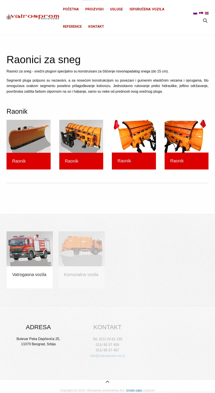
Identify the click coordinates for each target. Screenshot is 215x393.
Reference (72, 26)
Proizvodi (94, 9)
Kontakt (96, 26)
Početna (71, 9)
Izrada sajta (134, 390)
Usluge (116, 9)
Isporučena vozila (146, 9)
